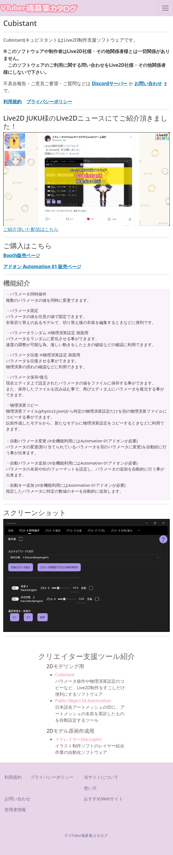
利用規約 (13, 777)
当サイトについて (101, 777)
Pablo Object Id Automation (83, 701)
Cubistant (65, 675)
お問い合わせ (17, 799)
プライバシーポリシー (52, 777)
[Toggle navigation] (165, 8)
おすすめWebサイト (103, 799)
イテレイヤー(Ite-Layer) (78, 739)
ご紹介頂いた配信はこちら (30, 229)
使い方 (90, 788)
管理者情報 (15, 809)
